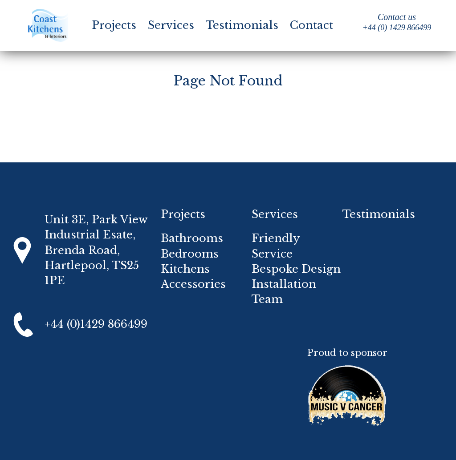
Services (171, 25)
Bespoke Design (296, 268)
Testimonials (242, 25)
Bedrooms (190, 253)
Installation (284, 284)
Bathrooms (192, 238)
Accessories (193, 284)
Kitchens (185, 268)
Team (267, 299)
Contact (311, 25)
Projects (114, 25)
